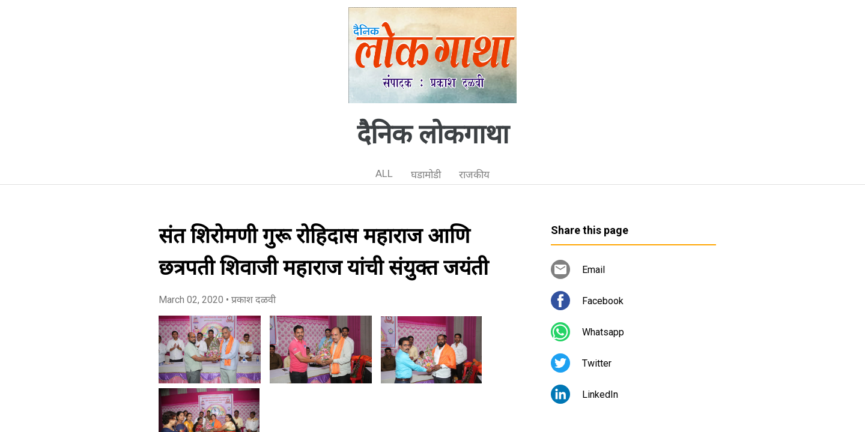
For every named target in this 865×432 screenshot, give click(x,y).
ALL (384, 173)
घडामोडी (426, 175)
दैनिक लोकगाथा (433, 134)
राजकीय (474, 175)
